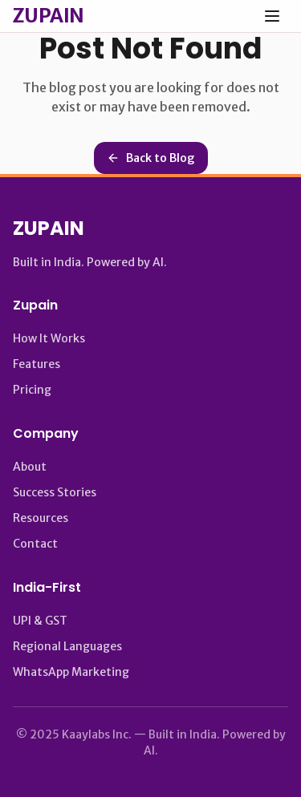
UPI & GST (40, 620)
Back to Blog (151, 158)
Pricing (32, 389)
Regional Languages (67, 646)
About (30, 466)
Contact (35, 543)
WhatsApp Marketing (71, 672)
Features (36, 364)
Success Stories (54, 492)
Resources (40, 518)
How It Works (49, 338)
